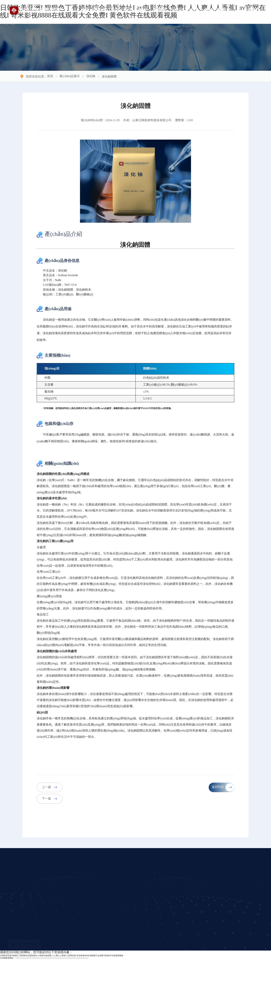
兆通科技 (257, 983)
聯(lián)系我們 (248, 9)
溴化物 (90, 76)
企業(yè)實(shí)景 (185, 9)
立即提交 (201, 961)
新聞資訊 (159, 9)
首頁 (85, 9)
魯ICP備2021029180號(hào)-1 (210, 983)
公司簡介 (87, 906)
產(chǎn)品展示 (135, 9)
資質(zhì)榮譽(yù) (217, 9)
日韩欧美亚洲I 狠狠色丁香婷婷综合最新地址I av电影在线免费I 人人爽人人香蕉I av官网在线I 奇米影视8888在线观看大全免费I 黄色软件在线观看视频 (61, 994)
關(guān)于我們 (106, 9)
